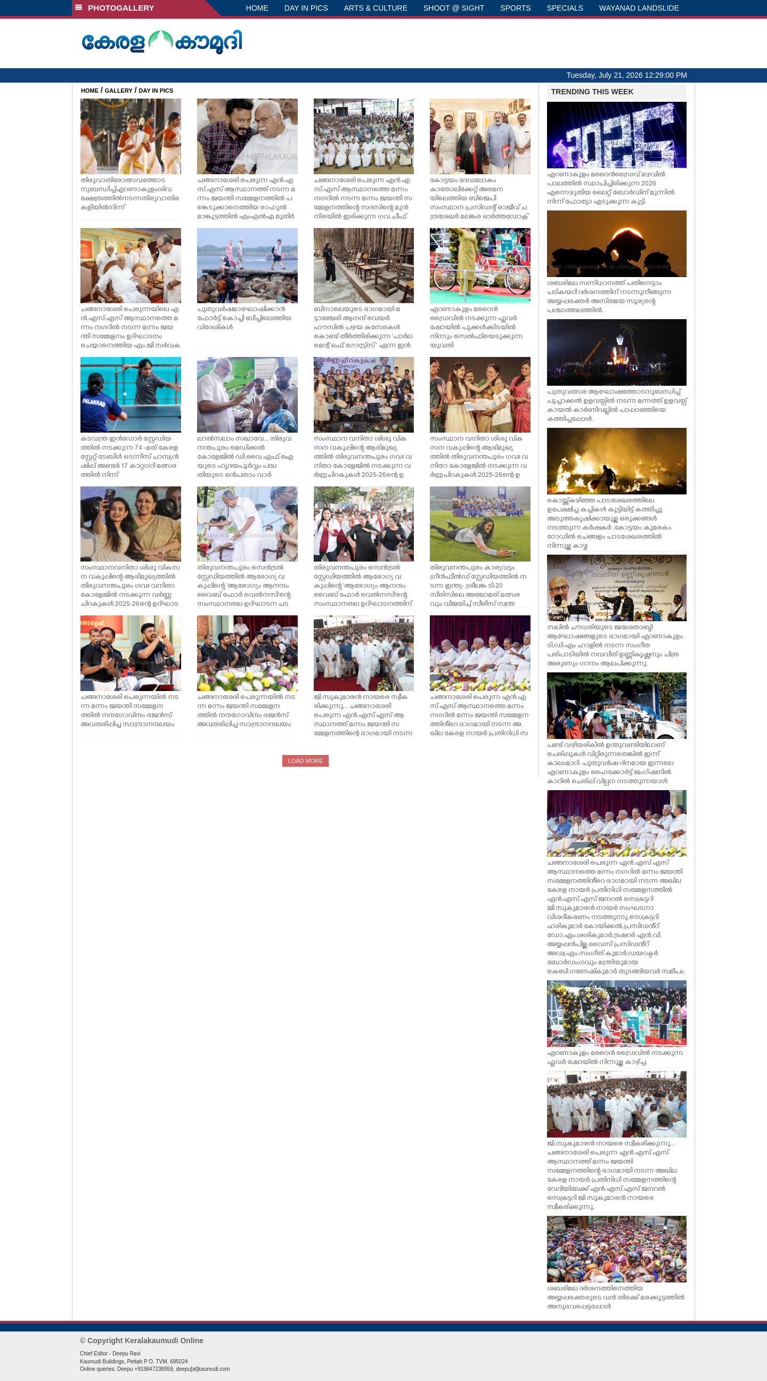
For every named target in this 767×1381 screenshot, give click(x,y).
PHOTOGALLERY (114, 7)
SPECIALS (565, 8)
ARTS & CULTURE (375, 8)
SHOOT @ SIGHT (453, 8)
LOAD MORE (305, 761)
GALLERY (119, 90)
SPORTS (515, 8)
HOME (257, 8)
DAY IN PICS (306, 8)
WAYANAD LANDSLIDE (639, 8)
